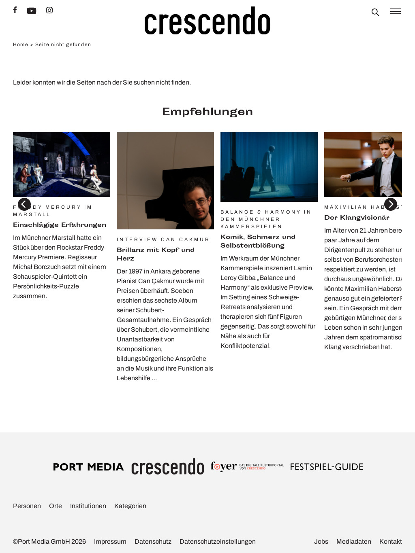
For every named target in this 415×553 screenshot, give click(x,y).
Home (20, 44)
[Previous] (24, 204)
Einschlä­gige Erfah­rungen (59, 225)
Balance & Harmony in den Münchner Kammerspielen (266, 219)
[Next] (390, 204)
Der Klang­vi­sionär (356, 218)
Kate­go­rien (130, 505)
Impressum (110, 541)
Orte (55, 505)
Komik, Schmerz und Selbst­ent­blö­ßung (257, 242)
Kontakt (390, 541)
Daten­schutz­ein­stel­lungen (218, 541)
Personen (27, 505)
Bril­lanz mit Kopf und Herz (156, 255)
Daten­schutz (153, 541)
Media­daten (353, 541)
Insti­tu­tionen (88, 505)
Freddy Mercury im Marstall (53, 210)
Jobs (321, 541)
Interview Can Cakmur (163, 239)
